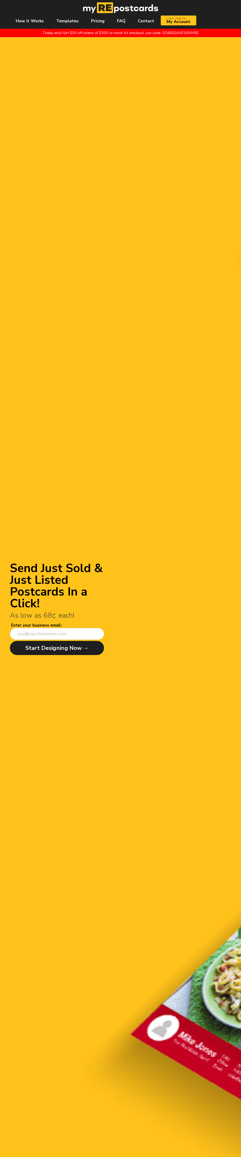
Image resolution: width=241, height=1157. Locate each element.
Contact (146, 21)
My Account (178, 20)
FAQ (121, 21)
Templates (67, 21)
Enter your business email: (36, 625)
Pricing (97, 21)
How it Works (30, 21)
